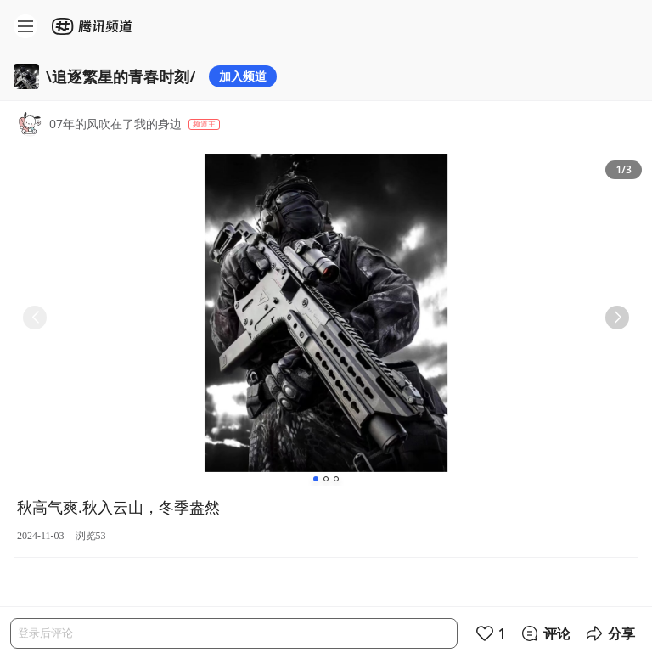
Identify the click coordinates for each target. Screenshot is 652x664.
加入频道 (243, 76)
